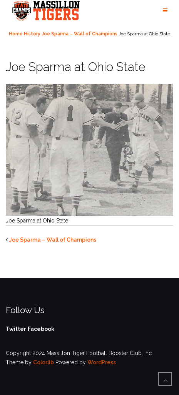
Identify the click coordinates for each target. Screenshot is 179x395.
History (32, 34)
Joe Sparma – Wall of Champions (79, 34)
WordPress (101, 362)
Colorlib (43, 362)
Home (16, 34)
